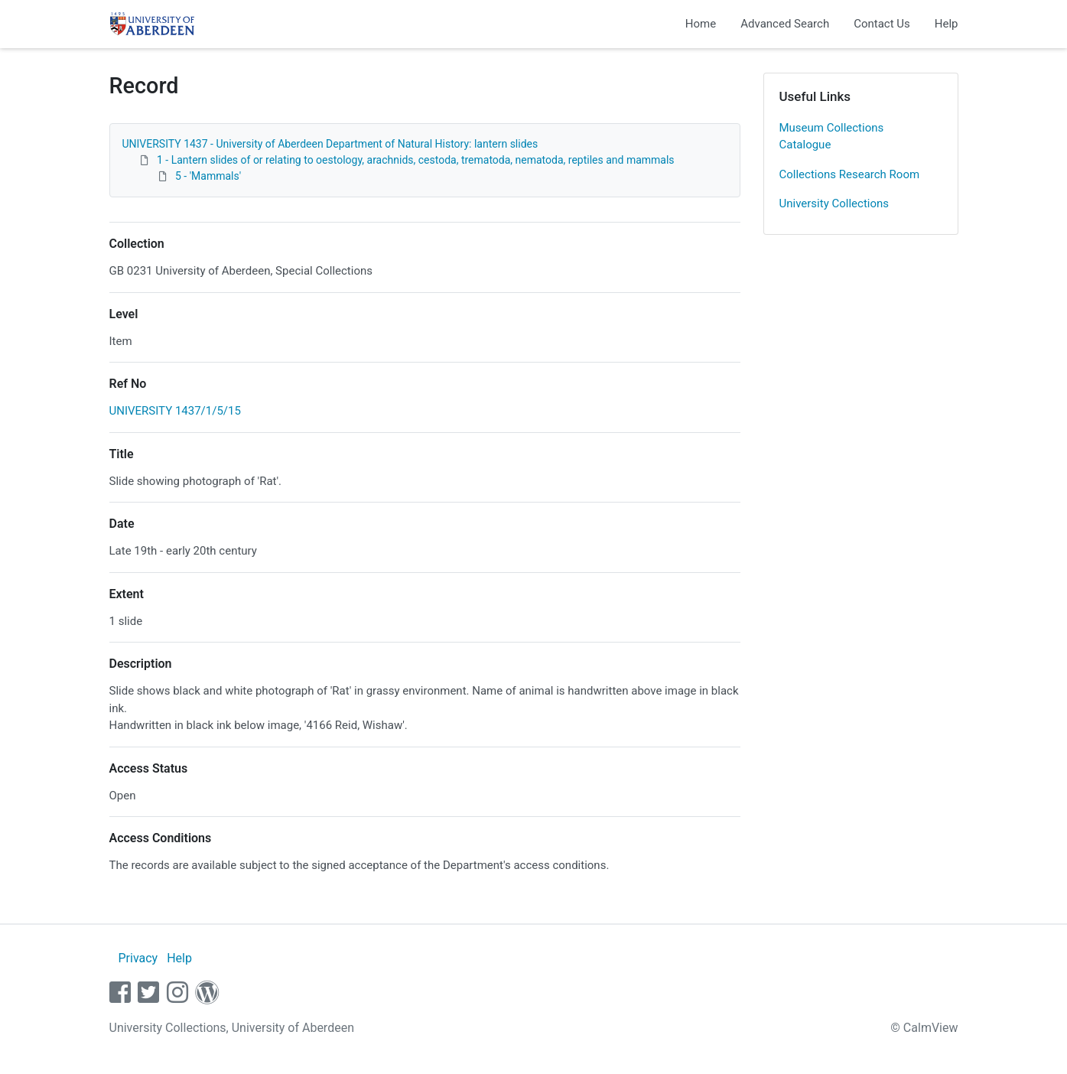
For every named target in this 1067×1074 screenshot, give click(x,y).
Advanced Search (784, 24)
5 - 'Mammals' (208, 176)
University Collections (834, 203)
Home (700, 24)
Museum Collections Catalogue (831, 136)
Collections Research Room (849, 174)
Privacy (138, 958)
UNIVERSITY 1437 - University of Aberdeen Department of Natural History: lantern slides (330, 144)
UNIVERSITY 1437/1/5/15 (175, 411)
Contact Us (882, 24)
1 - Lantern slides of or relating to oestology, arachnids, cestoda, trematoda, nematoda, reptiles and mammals (416, 160)
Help (946, 24)
